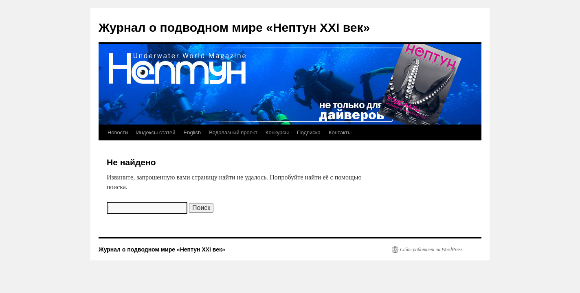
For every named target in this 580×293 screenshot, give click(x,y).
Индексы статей (155, 132)
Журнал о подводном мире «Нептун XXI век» (234, 27)
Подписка (309, 132)
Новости (118, 132)
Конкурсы (277, 132)
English (192, 132)
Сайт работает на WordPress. (432, 249)
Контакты (340, 132)
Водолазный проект (233, 132)
